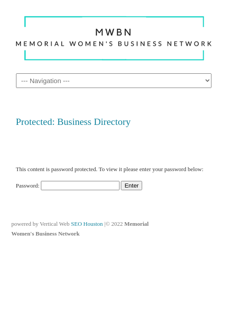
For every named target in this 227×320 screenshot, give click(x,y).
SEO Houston (87, 223)
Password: (68, 185)
